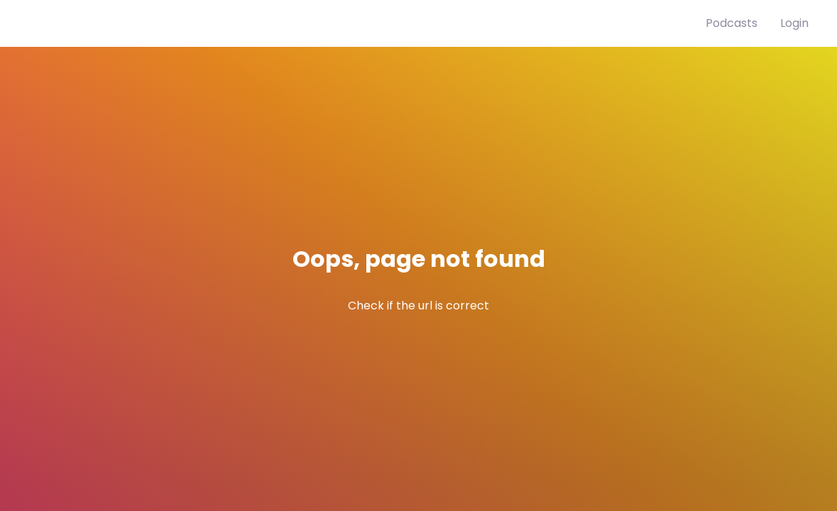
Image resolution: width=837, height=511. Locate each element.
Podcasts (731, 23)
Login (794, 23)
